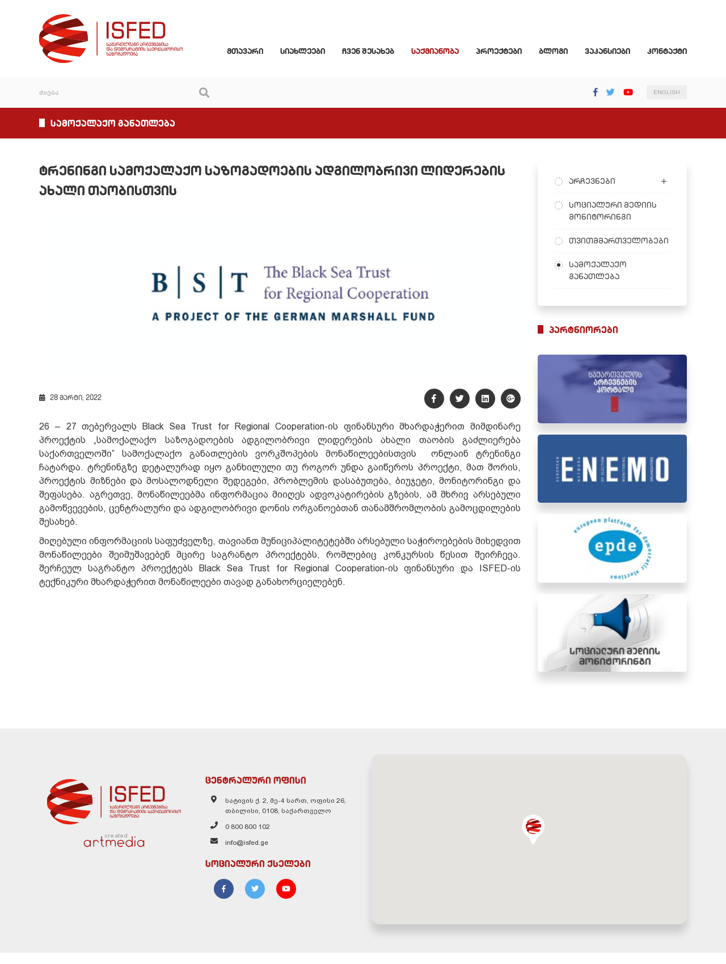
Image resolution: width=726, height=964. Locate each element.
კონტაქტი (675, 53)
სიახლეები (310, 53)
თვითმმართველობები (623, 243)
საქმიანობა (443, 53)
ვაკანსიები (615, 53)
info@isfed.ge (242, 857)
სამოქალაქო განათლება (602, 273)
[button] (537, 841)
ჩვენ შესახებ (376, 53)
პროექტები (507, 53)
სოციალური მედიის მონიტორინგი (617, 213)
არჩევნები (596, 183)
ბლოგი (561, 53)
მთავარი (253, 53)
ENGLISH (674, 95)
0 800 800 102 (243, 841)
